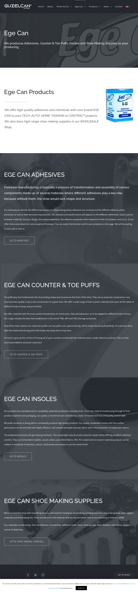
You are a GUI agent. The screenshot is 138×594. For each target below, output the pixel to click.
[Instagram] (43, 575)
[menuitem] (41, 6)
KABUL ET (81, 588)
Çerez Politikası (117, 584)
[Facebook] (28, 575)
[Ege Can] (69, 40)
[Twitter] (36, 575)
